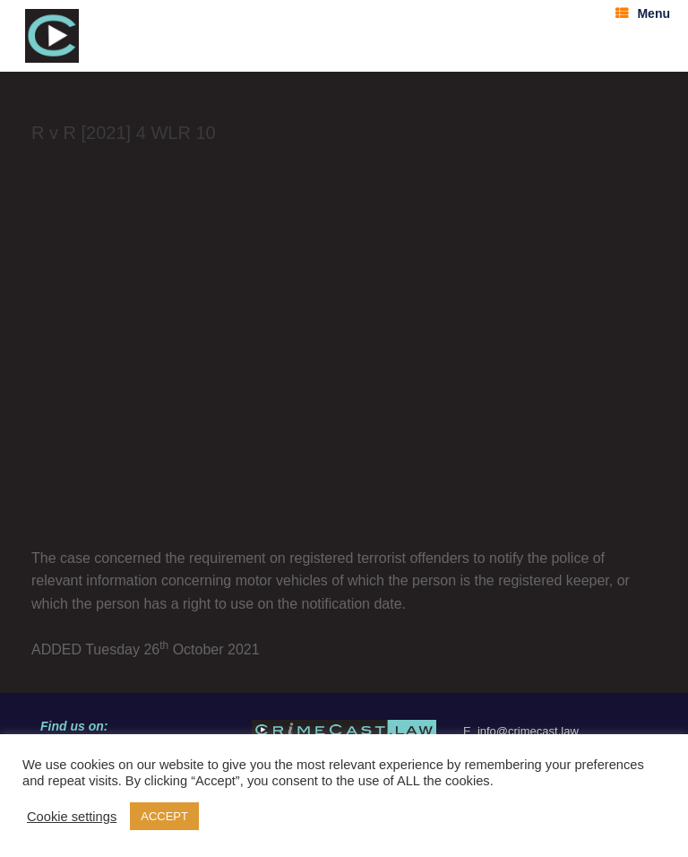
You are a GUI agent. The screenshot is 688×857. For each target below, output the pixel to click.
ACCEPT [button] (164, 816)
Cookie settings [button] (71, 816)
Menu (642, 13)
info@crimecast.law (528, 731)
